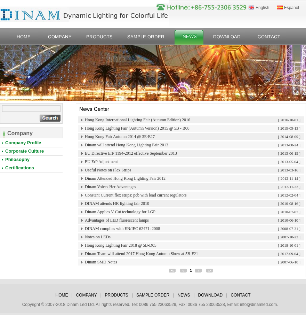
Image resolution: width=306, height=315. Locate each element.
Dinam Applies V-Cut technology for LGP (120, 211)
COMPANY (86, 295)
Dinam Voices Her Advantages (110, 186)
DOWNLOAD (210, 295)
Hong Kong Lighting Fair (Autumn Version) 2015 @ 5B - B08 (137, 128)
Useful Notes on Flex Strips (108, 170)
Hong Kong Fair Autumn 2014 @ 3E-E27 (120, 136)
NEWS (183, 295)
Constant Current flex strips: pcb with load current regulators (136, 195)
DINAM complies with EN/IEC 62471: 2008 (122, 228)
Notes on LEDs (98, 237)
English (262, 7)
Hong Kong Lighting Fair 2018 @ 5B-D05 (120, 245)
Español (291, 7)
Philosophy (17, 159)
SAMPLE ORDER (152, 295)
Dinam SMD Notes (101, 262)
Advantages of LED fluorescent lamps (117, 220)
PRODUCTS (116, 295)
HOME (61, 295)
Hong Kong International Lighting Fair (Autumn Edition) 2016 (137, 119)
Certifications (19, 167)
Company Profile (23, 142)
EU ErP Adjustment (101, 161)
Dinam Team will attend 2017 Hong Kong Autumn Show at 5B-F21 (141, 253)
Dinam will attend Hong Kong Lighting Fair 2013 (126, 145)
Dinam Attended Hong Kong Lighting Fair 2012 (125, 178)
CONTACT (240, 295)
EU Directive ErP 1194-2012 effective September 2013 (131, 153)
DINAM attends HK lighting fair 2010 (117, 203)
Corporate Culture (24, 151)
